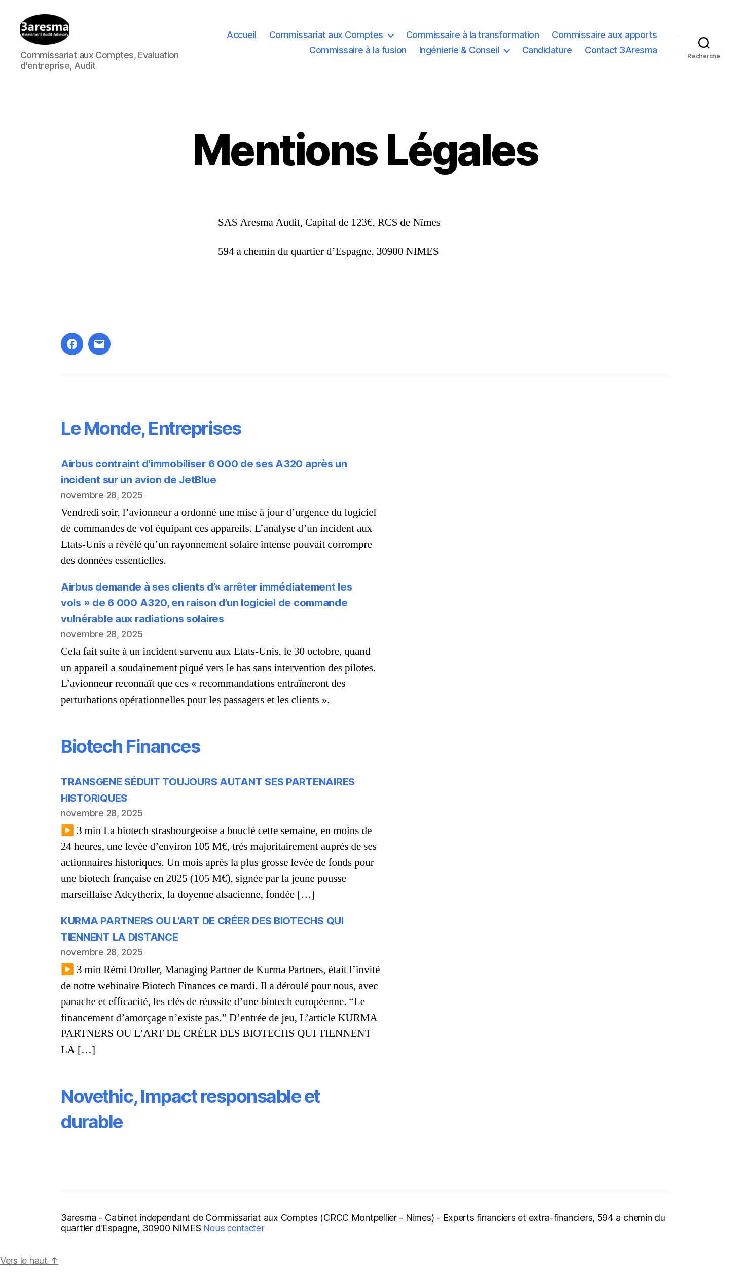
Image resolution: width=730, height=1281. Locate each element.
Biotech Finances (140, 760)
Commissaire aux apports (605, 42)
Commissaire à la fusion (358, 57)
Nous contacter (235, 1243)
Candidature (547, 57)
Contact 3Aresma (621, 57)
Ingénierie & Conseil (459, 57)
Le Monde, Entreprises (164, 442)
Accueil (242, 42)
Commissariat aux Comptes (326, 42)
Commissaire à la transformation (472, 42)
